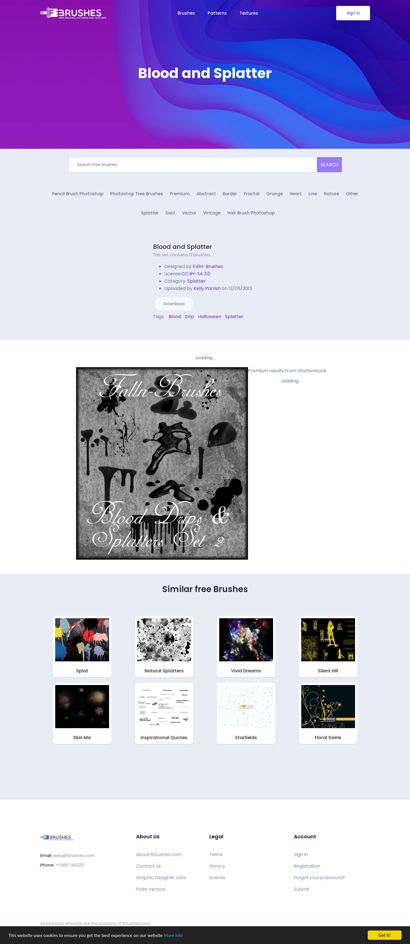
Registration (307, 866)
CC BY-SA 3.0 (195, 274)
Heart (296, 194)
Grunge (274, 194)
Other (352, 194)
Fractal (252, 194)
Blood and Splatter (182, 246)
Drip (189, 316)
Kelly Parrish (207, 288)
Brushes (186, 13)
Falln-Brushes (208, 266)
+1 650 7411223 (70, 865)
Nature (331, 194)
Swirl (170, 213)
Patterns (217, 13)
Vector (189, 213)
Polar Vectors (150, 889)
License (217, 878)
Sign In (353, 13)
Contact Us (148, 866)
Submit (301, 889)
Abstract (206, 194)
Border (230, 194)
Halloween (209, 316)
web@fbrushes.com (74, 855)
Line (313, 194)
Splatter (150, 213)
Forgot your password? (319, 878)
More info (173, 935)
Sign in (301, 854)
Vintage (212, 213)
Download (174, 304)
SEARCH (329, 164)
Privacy (217, 866)
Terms (216, 854)
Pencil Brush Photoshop (77, 194)
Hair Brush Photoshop (251, 213)
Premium (180, 194)
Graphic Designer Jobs (161, 878)
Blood (175, 316)
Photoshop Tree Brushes (136, 194)
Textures (249, 13)
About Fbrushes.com (158, 854)
